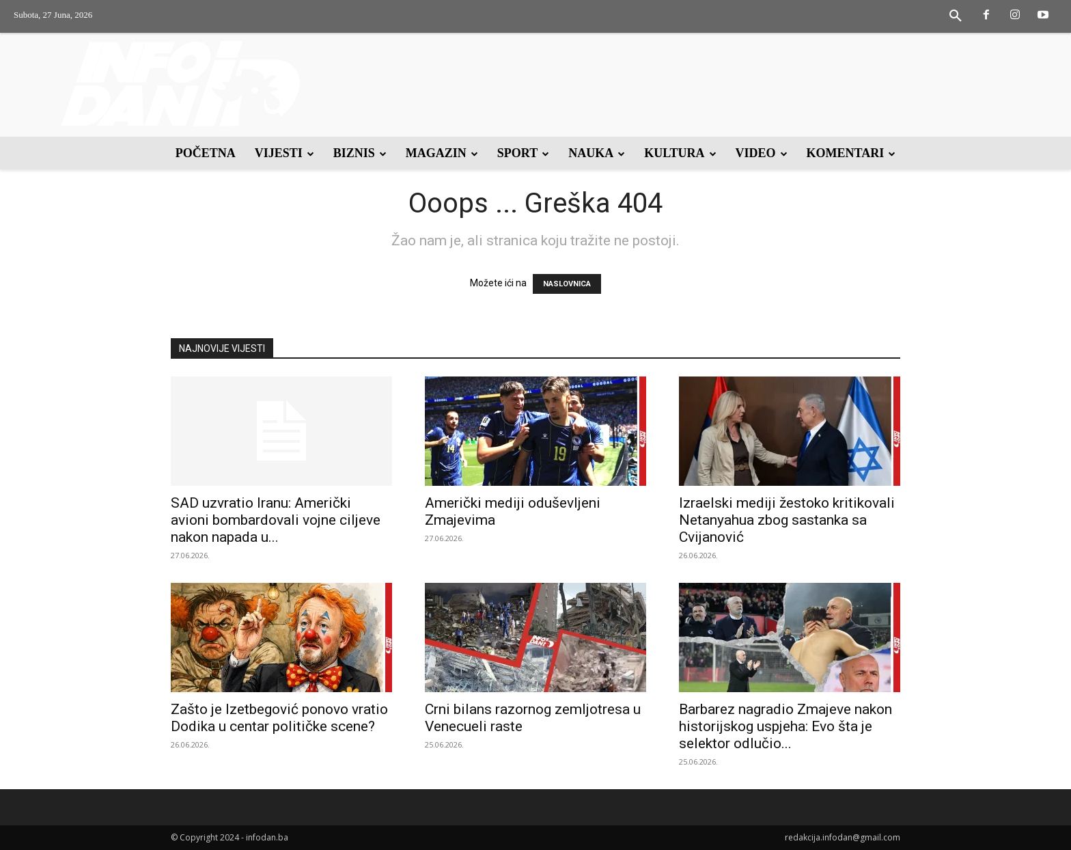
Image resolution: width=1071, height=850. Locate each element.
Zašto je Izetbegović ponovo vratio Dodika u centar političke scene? (279, 718)
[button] (955, 16)
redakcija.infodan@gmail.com (842, 837)
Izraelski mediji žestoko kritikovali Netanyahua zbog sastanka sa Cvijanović (787, 520)
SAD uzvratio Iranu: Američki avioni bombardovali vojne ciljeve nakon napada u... (275, 520)
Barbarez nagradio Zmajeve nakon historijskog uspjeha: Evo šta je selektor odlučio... (785, 726)
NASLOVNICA (567, 283)
